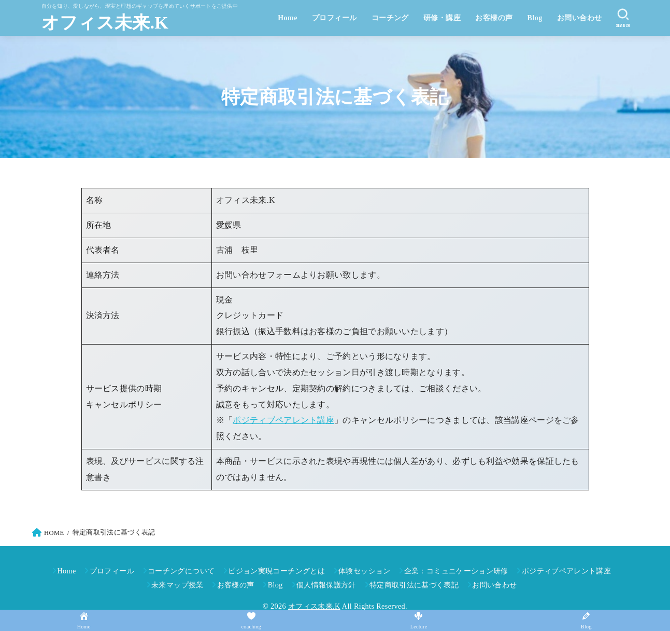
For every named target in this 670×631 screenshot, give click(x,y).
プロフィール (334, 17)
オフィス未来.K (105, 22)
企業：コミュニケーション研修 (456, 571)
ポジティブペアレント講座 (283, 420)
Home (287, 17)
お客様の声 (493, 17)
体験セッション (364, 571)
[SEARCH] (623, 18)
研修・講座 (442, 17)
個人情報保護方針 (326, 585)
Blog (535, 17)
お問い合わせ (579, 17)
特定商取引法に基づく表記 (414, 585)
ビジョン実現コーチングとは (276, 571)
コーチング (390, 17)
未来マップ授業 (177, 585)
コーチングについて (181, 571)
